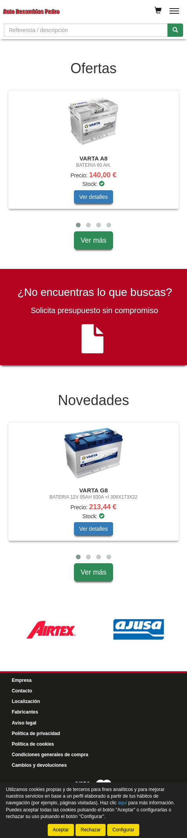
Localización (26, 701)
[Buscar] (175, 30)
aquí (122, 803)
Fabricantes (25, 712)
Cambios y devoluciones (39, 765)
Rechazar (91, 830)
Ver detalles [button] (93, 197)
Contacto (22, 691)
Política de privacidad (36, 733)
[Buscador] (86, 30)
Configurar (123, 830)
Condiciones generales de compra (50, 754)
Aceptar (61, 830)
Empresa (22, 680)
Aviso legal (24, 723)
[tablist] (93, 160)
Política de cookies (33, 744)
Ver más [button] (93, 240)
